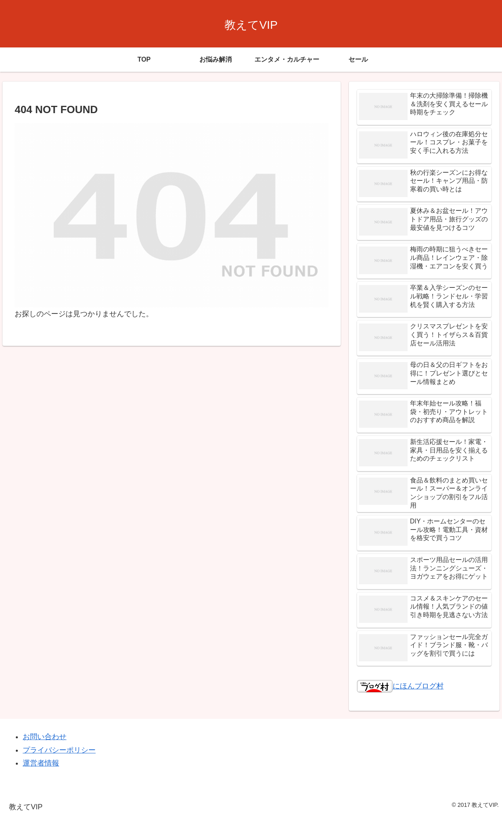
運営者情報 (41, 763)
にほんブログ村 (400, 686)
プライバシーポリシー (59, 750)
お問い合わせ (44, 737)
